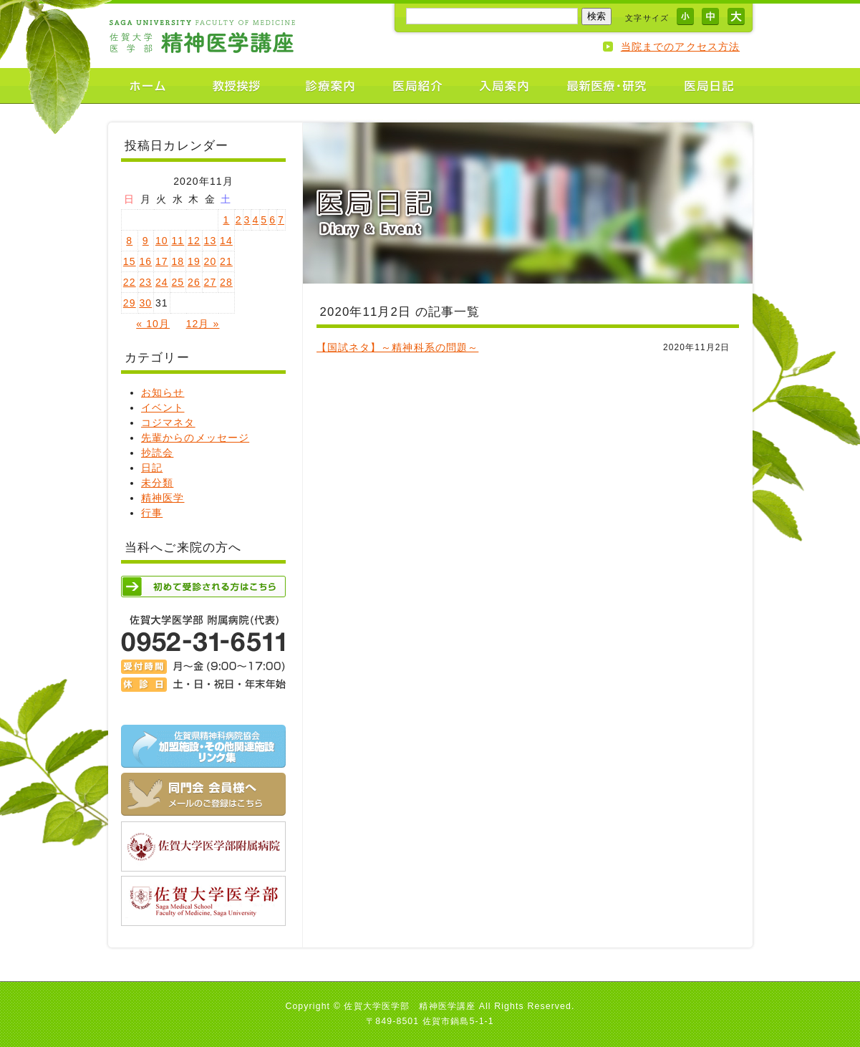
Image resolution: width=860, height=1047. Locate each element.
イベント (162, 407)
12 (194, 240)
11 (177, 240)
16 (145, 261)
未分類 (157, 482)
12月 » (203, 323)
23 (145, 282)
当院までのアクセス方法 (680, 46)
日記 (152, 467)
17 (161, 261)
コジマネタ (168, 422)
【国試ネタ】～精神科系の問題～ (398, 347)
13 (210, 240)
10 (161, 240)
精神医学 (162, 497)
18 (177, 261)
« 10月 (153, 323)
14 (226, 240)
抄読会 (157, 452)
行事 (152, 512)
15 (129, 261)
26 (194, 282)
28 (226, 282)
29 (129, 303)
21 (226, 261)
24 (161, 282)
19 (194, 261)
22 (129, 282)
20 (210, 261)
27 (210, 282)
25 (177, 282)
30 (145, 303)
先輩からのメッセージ (195, 437)
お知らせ (162, 392)
